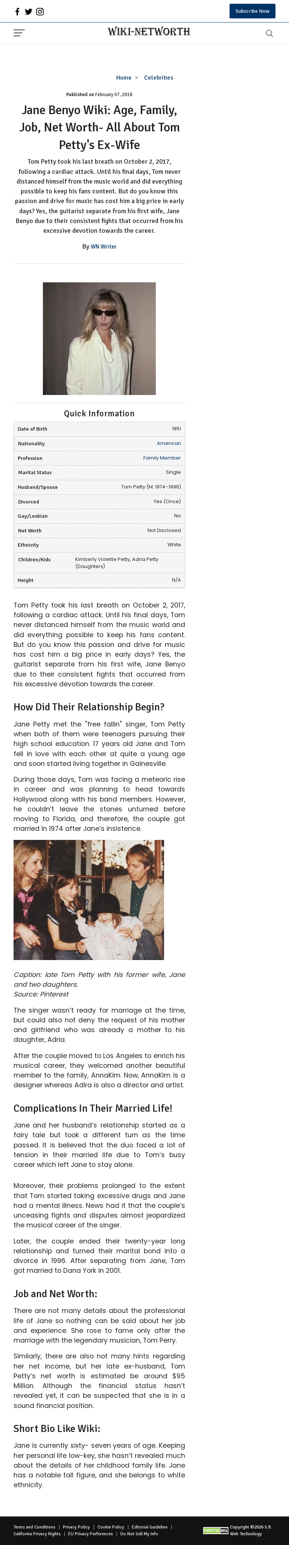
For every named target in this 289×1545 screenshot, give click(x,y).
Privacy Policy (76, 1527)
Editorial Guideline (149, 1527)
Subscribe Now (252, 11)
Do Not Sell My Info (139, 1534)
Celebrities (158, 77)
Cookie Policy (110, 1527)
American (169, 443)
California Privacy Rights (37, 1534)
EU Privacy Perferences (90, 1534)
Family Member (162, 458)
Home (124, 77)
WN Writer (104, 246)
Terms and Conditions (34, 1527)
